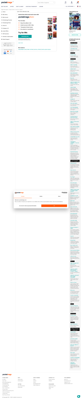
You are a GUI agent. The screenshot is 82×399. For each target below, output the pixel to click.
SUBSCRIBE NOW (25, 36)
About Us (66, 379)
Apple (34, 379)
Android (34, 380)
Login (50, 388)
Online (34, 382)
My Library (4, 14)
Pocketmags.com (67, 380)
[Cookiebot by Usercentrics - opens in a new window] (62, 192)
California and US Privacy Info (8, 390)
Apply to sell (51, 387)
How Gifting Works (21, 385)
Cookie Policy (4, 393)
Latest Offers (5, 31)
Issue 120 (17, 9)
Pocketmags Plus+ (6, 22)
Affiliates (50, 380)
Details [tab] (41, 196)
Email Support (20, 380)
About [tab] (59, 196)
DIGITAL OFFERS (37, 49)
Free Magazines (5, 383)
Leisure (41, 6)
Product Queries (52, 379)
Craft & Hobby (19, 6)
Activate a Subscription (7, 36)
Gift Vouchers (5, 33)
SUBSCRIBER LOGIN (22, 49)
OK (54, 205)
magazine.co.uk (67, 382)
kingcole (20, 9)
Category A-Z (5, 28)
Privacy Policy (5, 389)
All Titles (4, 379)
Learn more (20, 42)
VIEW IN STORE (75, 34)
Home (3, 11)
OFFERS (12, 6)
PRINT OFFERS (30, 49)
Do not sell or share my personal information (27, 205)
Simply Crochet (11, 9)
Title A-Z (4, 25)
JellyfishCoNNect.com (68, 383)
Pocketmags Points (36, 383)
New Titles (4, 380)
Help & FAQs (20, 379)
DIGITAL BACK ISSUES (46, 49)
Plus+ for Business (5, 387)
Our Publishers (5, 386)
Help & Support (5, 39)
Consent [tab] (22, 196)
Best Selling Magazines (6, 382)
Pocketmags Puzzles (6, 20)
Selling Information (52, 385)
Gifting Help (20, 387)
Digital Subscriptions (4, 9)
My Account (4, 17)
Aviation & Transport (31, 6)
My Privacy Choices (6, 394)
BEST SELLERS (4, 6)
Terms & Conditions (6, 392)
